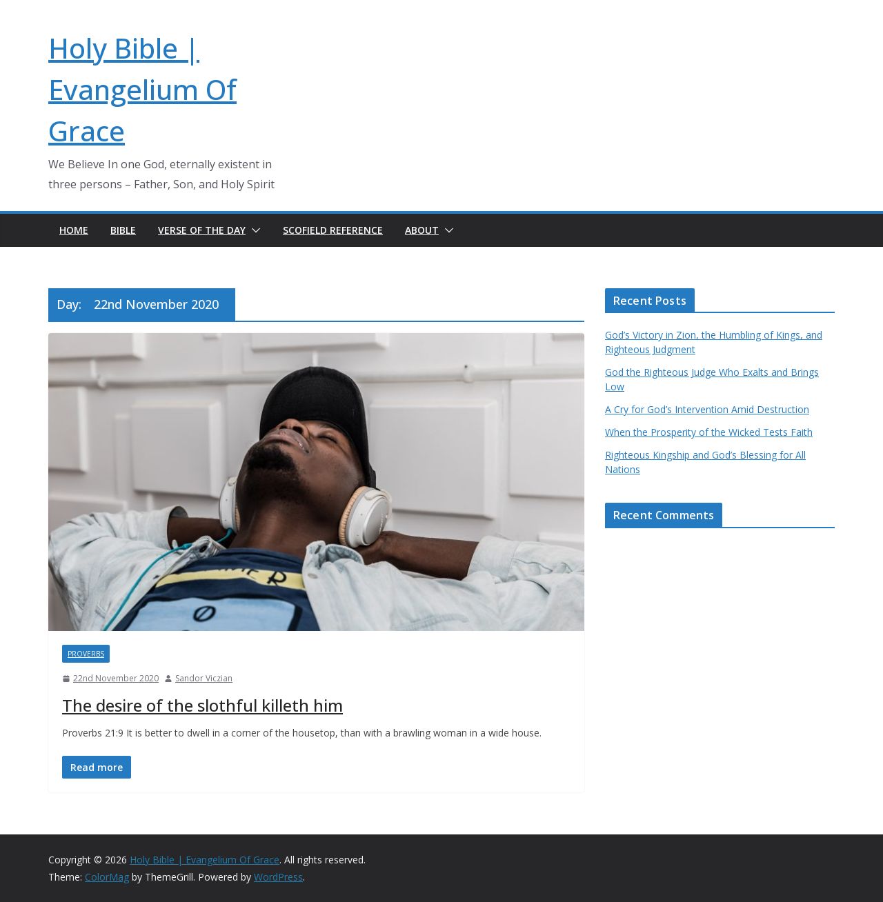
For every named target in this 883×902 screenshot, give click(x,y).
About (422, 230)
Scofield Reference (333, 230)
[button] (253, 230)
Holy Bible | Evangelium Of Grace (142, 89)
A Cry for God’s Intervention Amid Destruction (707, 409)
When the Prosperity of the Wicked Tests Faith (709, 432)
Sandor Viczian (203, 678)
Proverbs (86, 654)
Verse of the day (202, 230)
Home (73, 230)
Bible (123, 230)
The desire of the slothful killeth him (202, 705)
